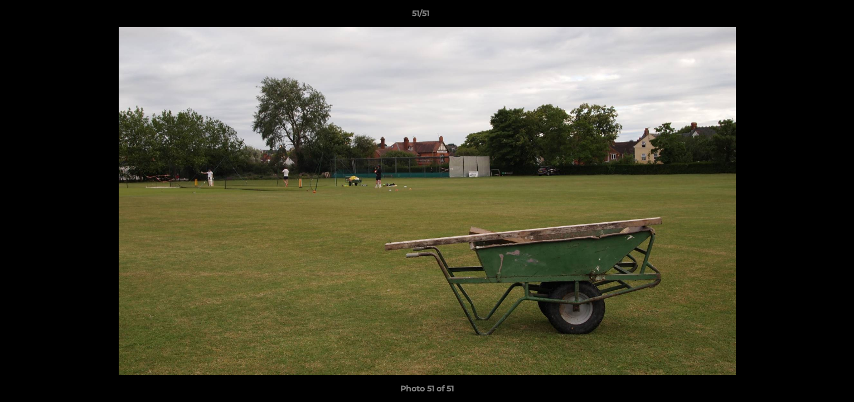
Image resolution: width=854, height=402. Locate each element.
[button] (807, 16)
